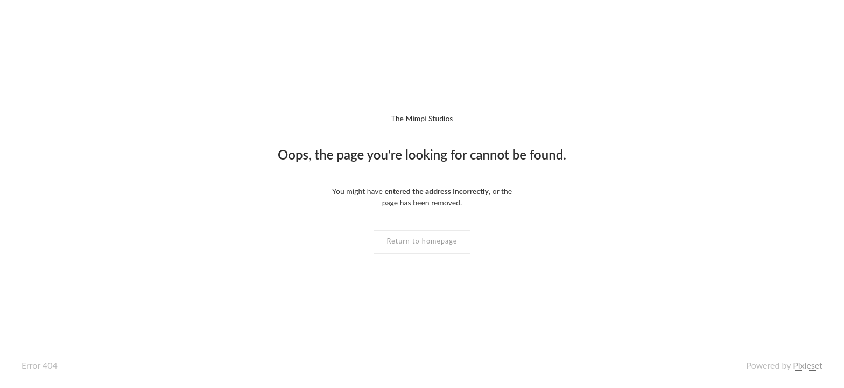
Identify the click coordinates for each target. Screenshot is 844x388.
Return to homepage (422, 241)
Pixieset (807, 365)
